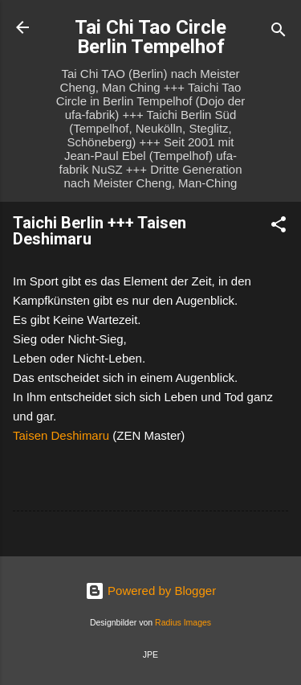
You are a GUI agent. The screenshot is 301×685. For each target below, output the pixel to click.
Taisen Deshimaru (61, 435)
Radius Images (183, 622)
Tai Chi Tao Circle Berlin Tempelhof (150, 37)
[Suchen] (278, 32)
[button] (278, 227)
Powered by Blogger (150, 590)
